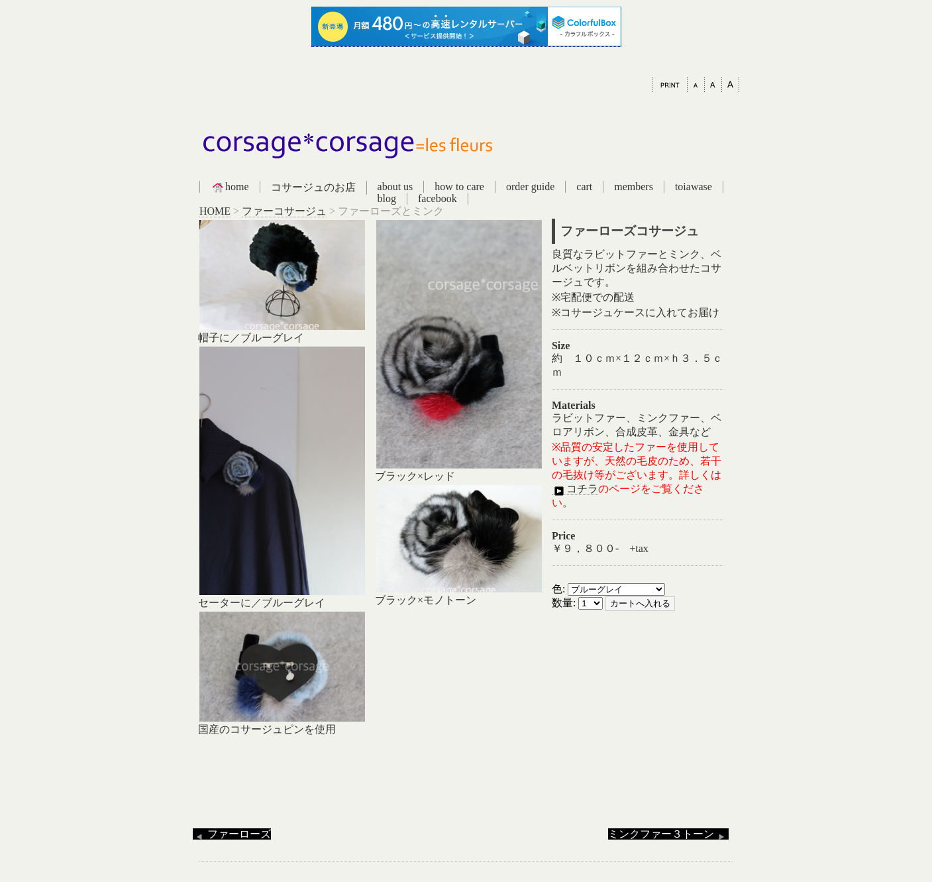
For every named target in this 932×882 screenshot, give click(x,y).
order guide (530, 186)
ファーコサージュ (284, 211)
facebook (437, 198)
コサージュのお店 (313, 187)
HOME (215, 211)
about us (395, 186)
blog (387, 198)
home (230, 187)
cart (584, 186)
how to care (459, 186)
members (633, 186)
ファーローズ (232, 834)
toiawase (693, 186)
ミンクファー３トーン (668, 834)
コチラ (575, 489)
